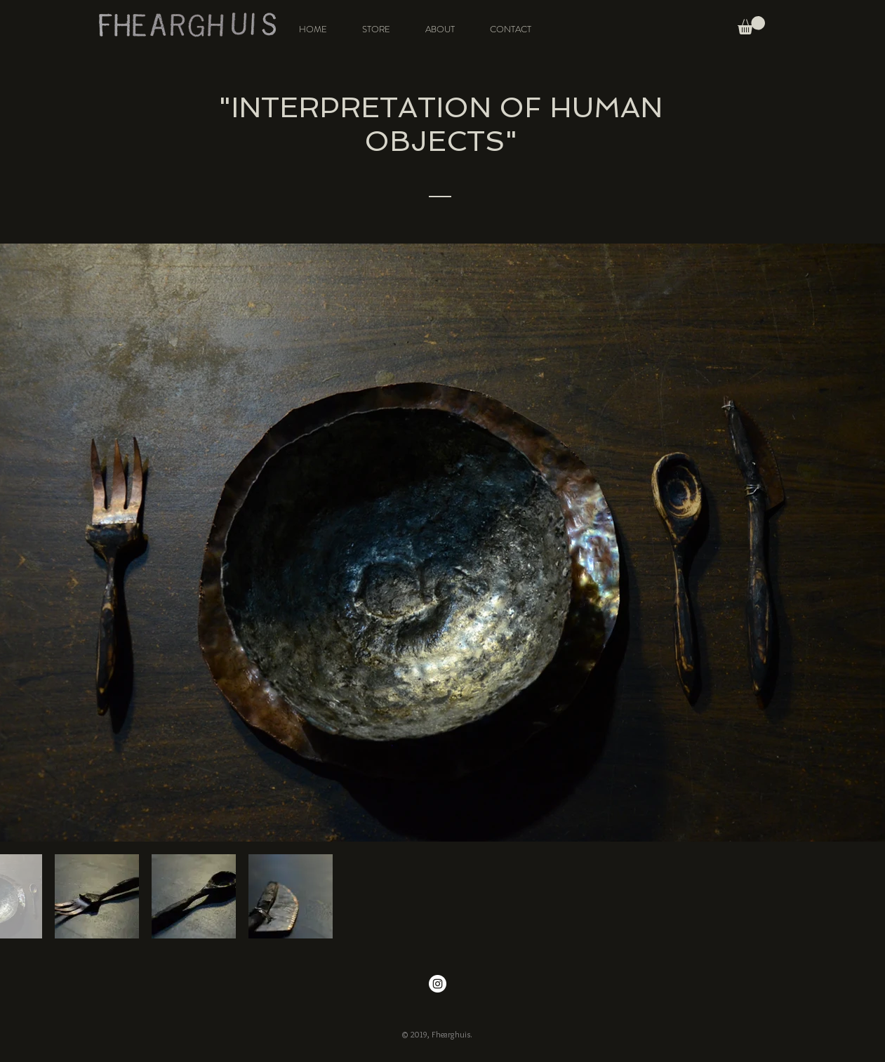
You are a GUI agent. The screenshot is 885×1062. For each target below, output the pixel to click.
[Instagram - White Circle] (437, 984)
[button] (751, 25)
